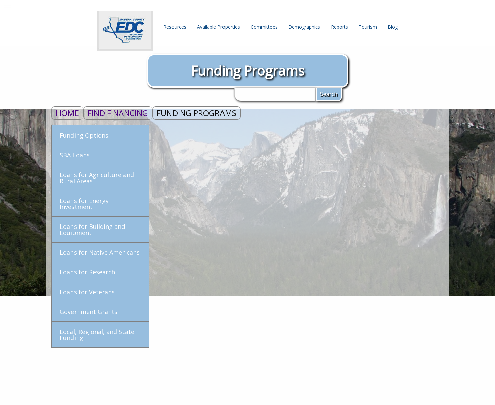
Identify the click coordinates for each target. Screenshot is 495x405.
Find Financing (118, 112)
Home (67, 112)
